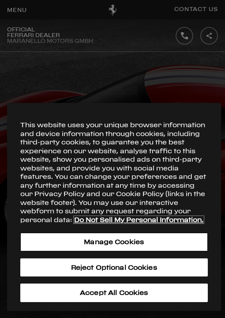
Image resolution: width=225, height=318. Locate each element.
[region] (114, 207)
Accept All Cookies (114, 292)
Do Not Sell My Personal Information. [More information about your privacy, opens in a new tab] (138, 219)
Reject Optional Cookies (114, 267)
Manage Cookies (114, 241)
